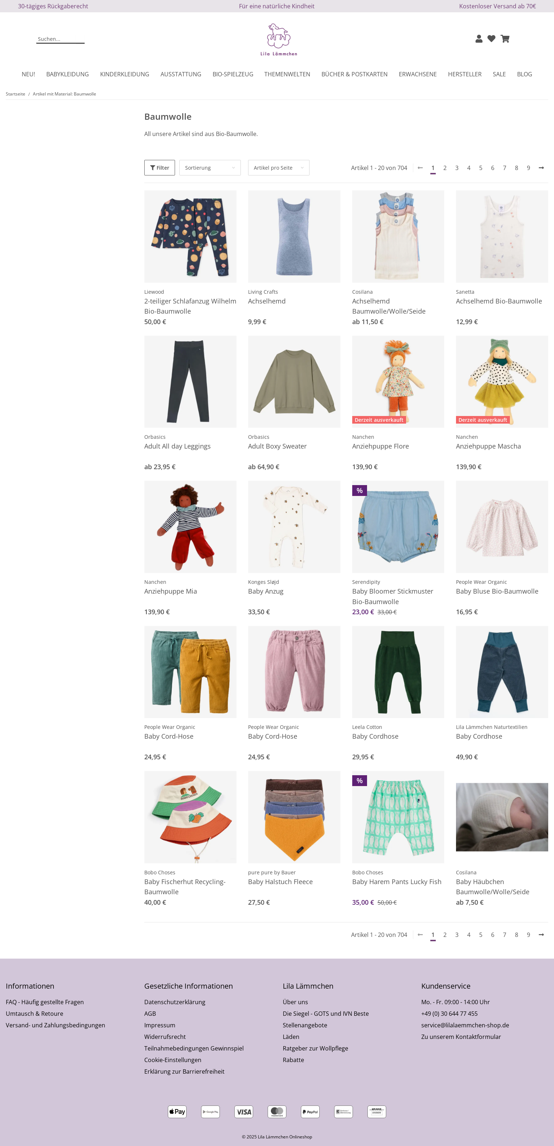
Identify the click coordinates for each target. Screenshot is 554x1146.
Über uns (295, 1002)
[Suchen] (56, 39)
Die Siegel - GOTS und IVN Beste (326, 1014)
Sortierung (198, 167)
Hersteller (465, 74)
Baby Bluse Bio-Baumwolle (497, 591)
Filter (159, 167)
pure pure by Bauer (272, 872)
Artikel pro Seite (273, 167)
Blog (524, 74)
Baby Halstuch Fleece (280, 881)
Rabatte (293, 1060)
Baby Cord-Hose (168, 736)
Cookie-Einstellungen (172, 1060)
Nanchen (363, 436)
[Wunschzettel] (491, 39)
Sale (499, 74)
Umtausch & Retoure (34, 1014)
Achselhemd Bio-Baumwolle (499, 301)
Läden (291, 1037)
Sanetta (465, 291)
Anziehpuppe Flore (380, 446)
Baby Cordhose (375, 736)
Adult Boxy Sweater (277, 446)
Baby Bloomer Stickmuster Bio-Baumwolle (392, 596)
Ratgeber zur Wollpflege (315, 1048)
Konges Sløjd (263, 581)
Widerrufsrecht (165, 1037)
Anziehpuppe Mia (170, 591)
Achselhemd (267, 301)
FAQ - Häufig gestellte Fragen (45, 1002)
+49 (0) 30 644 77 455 (449, 1014)
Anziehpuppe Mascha (488, 446)
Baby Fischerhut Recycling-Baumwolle (185, 886)
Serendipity (366, 581)
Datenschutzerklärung (174, 1002)
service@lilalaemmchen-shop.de (465, 1025)
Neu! (28, 74)
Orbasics (155, 436)
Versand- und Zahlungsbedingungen (55, 1025)
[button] (479, 39)
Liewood (154, 291)
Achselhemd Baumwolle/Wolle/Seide (389, 306)
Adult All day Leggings (177, 446)
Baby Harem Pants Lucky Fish (397, 881)
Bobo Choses (159, 872)
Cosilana (362, 291)
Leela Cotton (367, 726)
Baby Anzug (266, 591)
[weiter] (541, 167)
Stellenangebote (305, 1025)
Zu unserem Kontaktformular (461, 1037)
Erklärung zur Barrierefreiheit (184, 1071)
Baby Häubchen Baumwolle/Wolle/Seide (492, 886)
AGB (150, 1014)
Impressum (159, 1025)
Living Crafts (263, 291)
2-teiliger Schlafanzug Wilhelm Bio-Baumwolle (190, 306)
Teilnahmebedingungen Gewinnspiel (194, 1048)
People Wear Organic (481, 581)
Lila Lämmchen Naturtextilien (492, 726)
